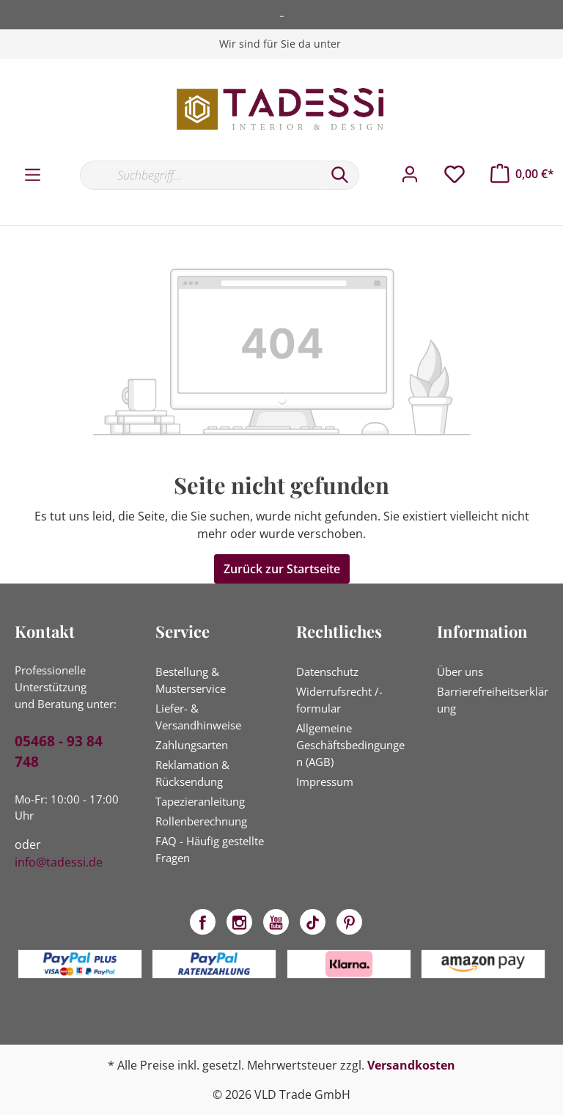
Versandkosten (411, 1065)
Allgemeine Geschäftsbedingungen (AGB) (350, 745)
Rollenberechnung (201, 821)
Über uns (460, 671)
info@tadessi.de (59, 862)
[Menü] (33, 175)
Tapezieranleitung (200, 801)
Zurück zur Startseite (282, 569)
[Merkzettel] (454, 174)
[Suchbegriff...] (200, 175)
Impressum (324, 781)
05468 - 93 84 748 (59, 752)
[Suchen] (340, 175)
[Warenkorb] (522, 173)
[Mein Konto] (409, 174)
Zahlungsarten (191, 744)
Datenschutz (327, 671)
